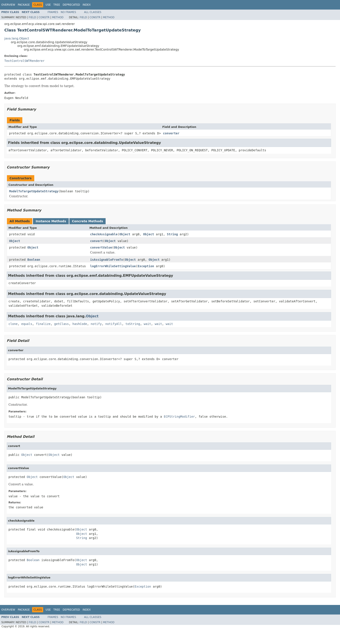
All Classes (92, 12)
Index (87, 4)
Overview (8, 4)
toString (133, 324)
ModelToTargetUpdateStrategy (34, 191)
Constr (44, 17)
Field (32, 17)
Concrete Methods (87, 221)
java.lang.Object (16, 38)
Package (24, 4)
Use (48, 4)
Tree (56, 4)
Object (124, 234)
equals (26, 324)
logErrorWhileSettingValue (113, 266)
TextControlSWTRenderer (24, 61)
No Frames (68, 12)
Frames (53, 12)
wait (147, 324)
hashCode (79, 324)
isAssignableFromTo (106, 259)
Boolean (33, 259)
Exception (146, 266)
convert (96, 241)
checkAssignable (104, 234)
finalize (43, 324)
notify (96, 324)
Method (58, 17)
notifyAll (113, 324)
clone (13, 324)
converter (171, 133)
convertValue (101, 247)
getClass (61, 324)
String (172, 234)
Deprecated (71, 4)
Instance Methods (51, 221)
